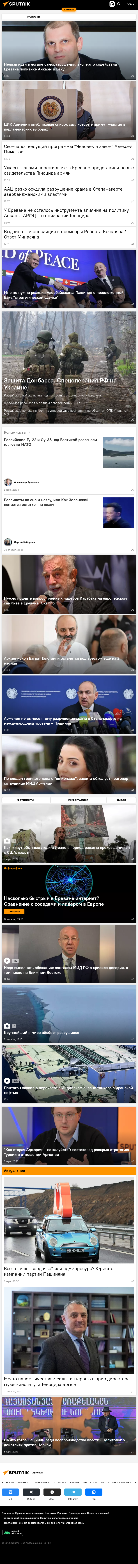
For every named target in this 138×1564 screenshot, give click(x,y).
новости (8, 1482)
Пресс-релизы (77, 1513)
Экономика (41, 1482)
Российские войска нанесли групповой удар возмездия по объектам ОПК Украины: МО (66, 412)
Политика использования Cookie (59, 1518)
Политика (59, 1482)
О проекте (8, 1513)
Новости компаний (98, 1513)
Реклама (62, 1513)
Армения (23, 1482)
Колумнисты (18, 432)
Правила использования (29, 1513)
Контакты (50, 1513)
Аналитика (90, 1482)
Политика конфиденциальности (20, 1518)
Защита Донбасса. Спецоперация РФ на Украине (60, 383)
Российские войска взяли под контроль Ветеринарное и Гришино (52, 395)
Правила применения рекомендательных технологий (33, 1522)
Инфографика (121, 1482)
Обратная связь (75, 1522)
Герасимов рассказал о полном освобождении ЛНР (42, 403)
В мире (74, 1482)
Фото (105, 1482)
